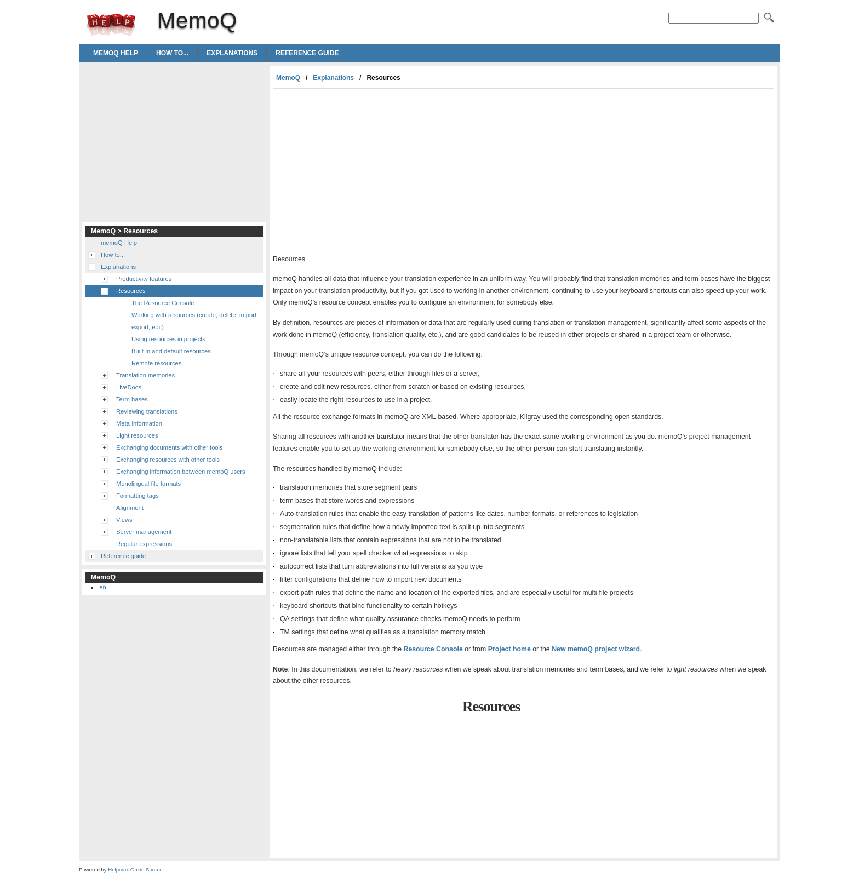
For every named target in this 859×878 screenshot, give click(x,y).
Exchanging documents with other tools (169, 447)
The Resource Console (162, 303)
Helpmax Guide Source (135, 869)
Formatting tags (137, 495)
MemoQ (111, 25)
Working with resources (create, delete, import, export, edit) (194, 321)
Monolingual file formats (148, 483)
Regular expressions (144, 544)
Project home (509, 649)
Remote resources (156, 363)
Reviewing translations (146, 411)
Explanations (232, 53)
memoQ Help (115, 53)
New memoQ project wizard (596, 649)
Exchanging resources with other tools (168, 459)
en (102, 587)
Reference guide (307, 53)
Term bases (132, 399)
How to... (172, 53)
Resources (130, 291)
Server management (143, 532)
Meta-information (139, 423)
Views (124, 520)
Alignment (130, 507)
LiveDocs (128, 387)
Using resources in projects (168, 339)
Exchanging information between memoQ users (180, 471)
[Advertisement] (365, 171)
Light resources (137, 435)
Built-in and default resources (171, 351)
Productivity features (143, 279)
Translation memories (145, 375)
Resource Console (433, 649)
